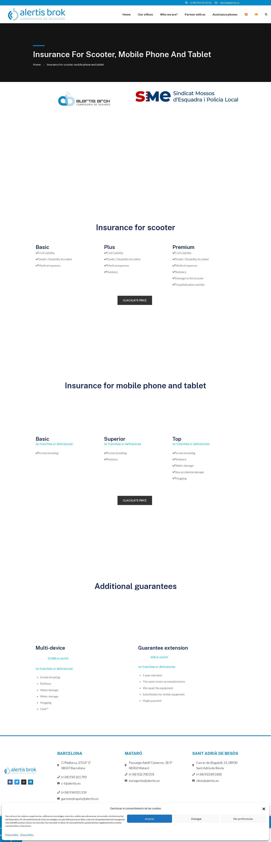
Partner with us (195, 14)
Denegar (196, 818)
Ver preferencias (243, 818)
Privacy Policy (12, 834)
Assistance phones (225, 14)
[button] (264, 808)
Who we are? (169, 14)
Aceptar (149, 818)
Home (127, 14)
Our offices (145, 14)
